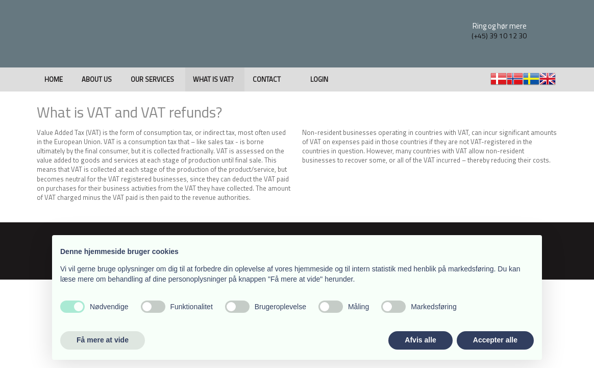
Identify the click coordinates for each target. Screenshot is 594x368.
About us (97, 79)
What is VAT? (213, 79)
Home (53, 79)
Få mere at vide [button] (103, 340)
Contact (267, 79)
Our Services (152, 79)
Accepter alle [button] (495, 340)
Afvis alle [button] (420, 340)
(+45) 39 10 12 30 (499, 35)
